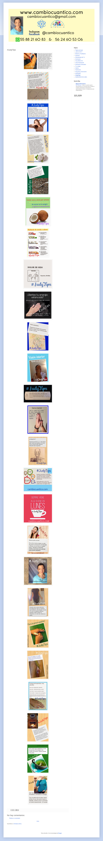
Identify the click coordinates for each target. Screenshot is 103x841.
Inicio (38, 821)
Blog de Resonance (81, 83)
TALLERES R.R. (79, 60)
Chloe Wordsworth (79, 62)
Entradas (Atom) (17, 823)
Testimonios (78, 69)
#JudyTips (77, 75)
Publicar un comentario (14, 818)
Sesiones (77, 55)
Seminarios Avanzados (80, 64)
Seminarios (78, 59)
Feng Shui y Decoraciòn (81, 71)
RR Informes (79, 85)
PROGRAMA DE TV (80, 57)
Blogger (60, 833)
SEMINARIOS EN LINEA (81, 77)
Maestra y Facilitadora (80, 53)
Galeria (77, 68)
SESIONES (78, 73)
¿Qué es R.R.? (78, 52)
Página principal (79, 50)
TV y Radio (77, 66)
